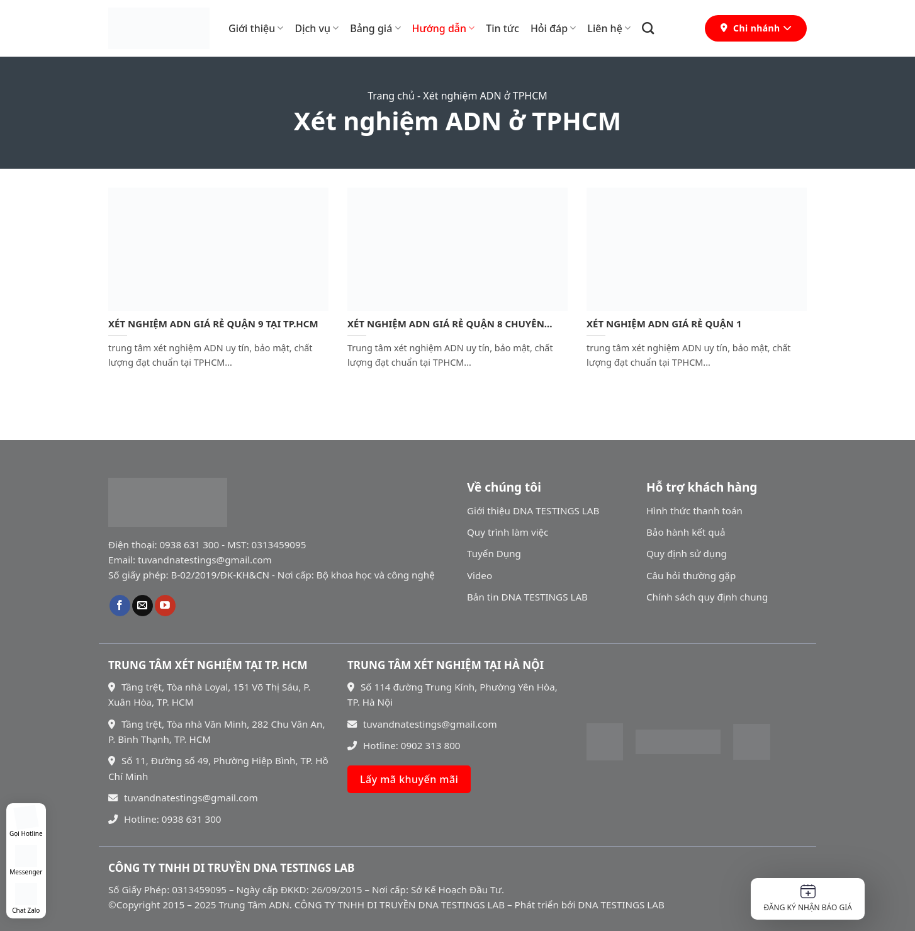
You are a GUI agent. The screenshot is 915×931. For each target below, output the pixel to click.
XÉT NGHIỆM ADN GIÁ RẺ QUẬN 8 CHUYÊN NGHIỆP (445, 324)
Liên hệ (609, 28)
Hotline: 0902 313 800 (404, 745)
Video (479, 575)
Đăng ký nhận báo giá (807, 898)
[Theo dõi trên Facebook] (119, 605)
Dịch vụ (317, 28)
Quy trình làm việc (507, 532)
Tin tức (502, 28)
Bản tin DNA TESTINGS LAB (527, 596)
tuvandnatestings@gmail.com (183, 797)
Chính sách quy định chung (707, 596)
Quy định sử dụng (686, 553)
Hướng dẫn (443, 28)
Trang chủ (391, 96)
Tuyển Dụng (494, 553)
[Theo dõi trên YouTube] (165, 605)
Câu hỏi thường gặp (691, 575)
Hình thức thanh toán (694, 510)
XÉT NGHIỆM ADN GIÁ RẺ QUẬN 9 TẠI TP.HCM (213, 324)
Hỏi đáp (553, 28)
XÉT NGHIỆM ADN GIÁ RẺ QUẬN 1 (664, 324)
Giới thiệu (255, 28)
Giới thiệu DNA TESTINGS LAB (533, 510)
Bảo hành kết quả (686, 532)
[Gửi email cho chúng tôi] (142, 605)
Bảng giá (375, 28)
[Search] (648, 28)
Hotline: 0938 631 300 (165, 819)
